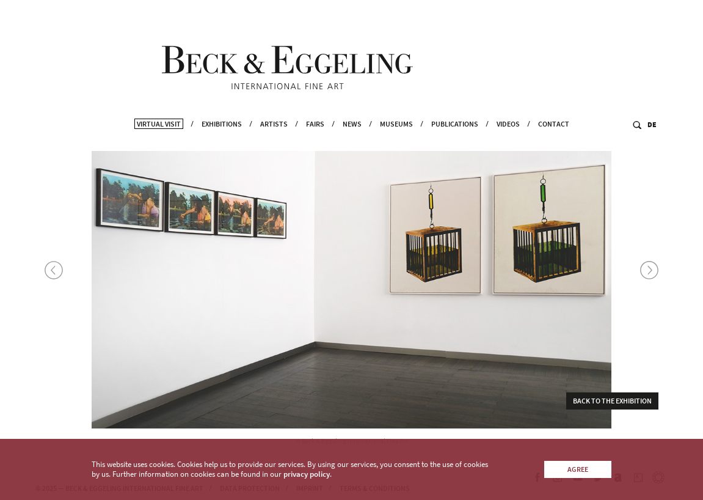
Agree (577, 469)
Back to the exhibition (612, 403)
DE (652, 141)
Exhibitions (222, 140)
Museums (396, 140)
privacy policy (306, 474)
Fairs (315, 140)
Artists (274, 140)
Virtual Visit (159, 140)
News (352, 140)
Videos (508, 140)
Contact (553, 140)
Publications (454, 140)
